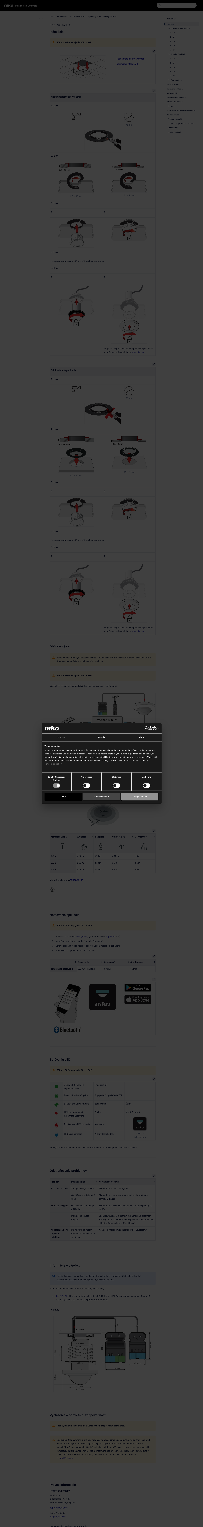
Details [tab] (101, 737)
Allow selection (101, 797)
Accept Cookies (139, 797)
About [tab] (141, 737)
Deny (63, 797)
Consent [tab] (61, 737)
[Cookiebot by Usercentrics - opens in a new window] (146, 728)
